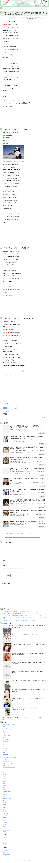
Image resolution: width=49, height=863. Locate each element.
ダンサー (5, 748)
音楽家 (4, 831)
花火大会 (5, 826)
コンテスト (5, 741)
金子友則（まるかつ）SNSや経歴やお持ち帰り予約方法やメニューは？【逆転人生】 (22, 613)
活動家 (4, 811)
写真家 (4, 778)
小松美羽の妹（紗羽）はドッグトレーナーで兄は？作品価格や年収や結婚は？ (21, 611)
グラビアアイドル (7, 735)
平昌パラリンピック (7, 793)
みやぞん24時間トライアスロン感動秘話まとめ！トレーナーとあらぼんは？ (21, 537)
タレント (5, 746)
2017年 (4, 844)
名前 (4, 560)
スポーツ (5, 744)
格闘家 (4, 807)
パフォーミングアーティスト (9, 757)
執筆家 (4, 781)
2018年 (4, 843)
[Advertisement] (13, 117)
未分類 (4, 804)
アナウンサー (6, 731)
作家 (4, 772)
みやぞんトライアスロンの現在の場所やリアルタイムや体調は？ (18, 534)
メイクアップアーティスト (9, 767)
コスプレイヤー (6, 739)
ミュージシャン (6, 765)
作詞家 (4, 774)
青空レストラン (6, 830)
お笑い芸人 (5, 728)
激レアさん (5, 813)
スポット (5, 742)
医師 (4, 780)
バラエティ (38, 18)
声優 (4, 783)
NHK (4, 726)
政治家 (4, 796)
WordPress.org (6, 855)
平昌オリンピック (7, 791)
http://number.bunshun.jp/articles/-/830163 (15, 161)
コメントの (6, 854)
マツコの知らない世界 (8, 763)
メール (5, 565)
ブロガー (5, 759)
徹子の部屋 (5, 794)
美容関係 (5, 822)
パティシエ (5, 755)
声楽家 (4, 785)
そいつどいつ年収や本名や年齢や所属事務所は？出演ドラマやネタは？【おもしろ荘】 (23, 615)
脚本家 (4, 824)
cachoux (43, 417)
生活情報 (5, 815)
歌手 (4, 809)
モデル (4, 768)
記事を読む (42, 433)
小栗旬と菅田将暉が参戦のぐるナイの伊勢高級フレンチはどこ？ (26, 521)
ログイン (5, 850)
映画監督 (5, 802)
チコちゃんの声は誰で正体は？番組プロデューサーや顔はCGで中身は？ (28, 644)
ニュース (5, 752)
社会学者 (5, 818)
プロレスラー (42, 18)
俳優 (4, 776)
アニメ (4, 733)
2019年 (4, 842)
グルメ (4, 737)
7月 (4, 838)
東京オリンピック (7, 805)
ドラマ (4, 750)
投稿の (5, 852)
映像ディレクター (7, 798)
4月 (4, 839)
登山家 (4, 817)
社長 (4, 820)
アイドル (5, 730)
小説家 (4, 789)
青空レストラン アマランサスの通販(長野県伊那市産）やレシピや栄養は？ (20, 620)
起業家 (4, 828)
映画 (4, 800)
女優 (4, 787)
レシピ (4, 770)
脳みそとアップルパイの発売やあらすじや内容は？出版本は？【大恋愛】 (28, 634)
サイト (4, 570)
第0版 (30, 860)
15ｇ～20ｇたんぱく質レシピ (9, 724)
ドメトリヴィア (10, 2)
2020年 (4, 837)
